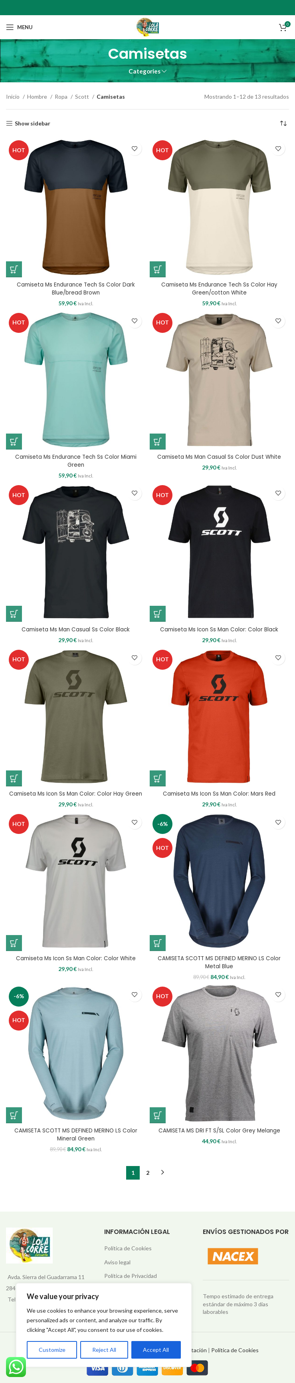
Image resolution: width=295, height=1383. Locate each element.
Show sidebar (32, 123)
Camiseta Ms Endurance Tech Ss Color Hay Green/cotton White (219, 288)
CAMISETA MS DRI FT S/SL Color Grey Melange (219, 1130)
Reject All (104, 1349)
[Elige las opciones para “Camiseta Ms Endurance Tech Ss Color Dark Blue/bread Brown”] (14, 269)
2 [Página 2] (147, 1171)
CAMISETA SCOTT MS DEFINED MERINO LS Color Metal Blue (219, 962)
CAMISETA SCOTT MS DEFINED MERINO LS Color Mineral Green (76, 1134)
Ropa (62, 96)
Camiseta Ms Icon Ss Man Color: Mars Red (219, 794)
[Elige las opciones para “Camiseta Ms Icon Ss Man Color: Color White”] (14, 943)
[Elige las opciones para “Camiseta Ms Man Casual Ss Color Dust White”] (158, 442)
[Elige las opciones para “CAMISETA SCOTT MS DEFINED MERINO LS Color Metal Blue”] (158, 943)
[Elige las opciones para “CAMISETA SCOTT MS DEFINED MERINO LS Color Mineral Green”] (14, 1115)
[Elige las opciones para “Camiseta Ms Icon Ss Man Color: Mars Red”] (158, 778)
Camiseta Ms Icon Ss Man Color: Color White (75, 958)
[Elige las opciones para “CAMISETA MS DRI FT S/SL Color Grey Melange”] (158, 1115)
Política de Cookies (128, 1247)
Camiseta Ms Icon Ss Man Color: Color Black (219, 629)
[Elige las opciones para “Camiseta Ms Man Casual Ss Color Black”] (14, 614)
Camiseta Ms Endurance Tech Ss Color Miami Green (75, 461)
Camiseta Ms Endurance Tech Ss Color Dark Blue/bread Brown (76, 288)
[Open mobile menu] (19, 27)
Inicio (13, 96)
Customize (52, 1349)
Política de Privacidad (130, 1275)
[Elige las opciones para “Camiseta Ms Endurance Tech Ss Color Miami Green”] (14, 442)
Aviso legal (117, 1261)
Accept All (156, 1349)
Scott (82, 96)
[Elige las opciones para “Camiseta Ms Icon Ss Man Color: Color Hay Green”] (14, 778)
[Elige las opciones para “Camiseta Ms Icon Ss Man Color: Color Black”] (158, 614)
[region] (104, 1325)
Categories (144, 71)
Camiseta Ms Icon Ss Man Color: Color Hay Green (76, 794)
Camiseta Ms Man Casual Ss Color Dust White (219, 457)
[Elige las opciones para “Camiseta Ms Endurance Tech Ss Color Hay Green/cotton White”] (158, 269)
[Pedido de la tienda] (283, 123)
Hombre (37, 96)
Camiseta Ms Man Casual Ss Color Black (75, 629)
